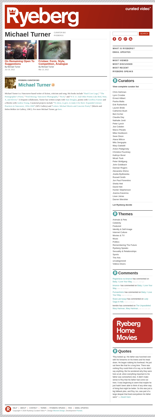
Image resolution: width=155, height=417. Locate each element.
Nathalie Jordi (119, 120)
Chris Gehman (119, 92)
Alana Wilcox (119, 139)
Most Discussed (123, 64)
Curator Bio (60, 33)
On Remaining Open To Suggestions (19, 62)
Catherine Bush (120, 111)
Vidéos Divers (119, 264)
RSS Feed (53, 85)
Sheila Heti (118, 183)
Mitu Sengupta (119, 142)
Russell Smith (119, 177)
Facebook (115, 39)
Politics (116, 242)
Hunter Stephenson (122, 190)
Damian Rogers (120, 168)
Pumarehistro (118, 292)
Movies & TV (119, 235)
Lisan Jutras (118, 196)
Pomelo (79, 411)
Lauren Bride (119, 108)
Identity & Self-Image (122, 229)
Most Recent (121, 68)
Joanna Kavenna (120, 193)
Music (115, 238)
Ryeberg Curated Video (75, 17)
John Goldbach (120, 164)
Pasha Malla (118, 101)
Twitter (120, 39)
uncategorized (119, 261)
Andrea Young (23, 103)
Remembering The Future (125, 245)
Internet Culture (120, 232)
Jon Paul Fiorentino (122, 180)
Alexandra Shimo (121, 171)
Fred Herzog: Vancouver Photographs (42, 96)
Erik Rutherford (120, 104)
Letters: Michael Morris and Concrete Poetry (71, 106)
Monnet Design (59, 411)
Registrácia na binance (122, 279)
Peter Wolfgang (120, 161)
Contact (33, 408)
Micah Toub (118, 158)
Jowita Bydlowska (121, 174)
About (23, 408)
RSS (131, 39)
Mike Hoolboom (120, 133)
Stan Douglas (71, 99)
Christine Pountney (121, 152)
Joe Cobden (118, 126)
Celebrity (117, 223)
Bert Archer (118, 114)
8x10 (62, 96)
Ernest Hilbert (119, 98)
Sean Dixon (118, 136)
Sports (116, 254)
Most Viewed (120, 60)
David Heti (117, 187)
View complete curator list (126, 86)
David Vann (126, 397)
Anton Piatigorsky (121, 149)
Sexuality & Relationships (124, 251)
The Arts (116, 257)
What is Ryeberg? (124, 48)
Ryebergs (58, 35)
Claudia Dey (118, 117)
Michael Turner (14, 67)
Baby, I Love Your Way (122, 282)
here (60, 109)
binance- (116, 285)
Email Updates (122, 52)
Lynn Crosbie (119, 95)
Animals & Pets (120, 219)
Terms (43, 408)
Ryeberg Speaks (123, 71)
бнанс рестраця (120, 299)
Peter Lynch (118, 123)
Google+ (125, 39)
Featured (117, 226)
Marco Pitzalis (119, 130)
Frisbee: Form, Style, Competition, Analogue (53, 62)
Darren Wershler (120, 199)
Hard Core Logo (91, 93)
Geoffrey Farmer (95, 99)
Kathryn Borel (119, 155)
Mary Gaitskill (119, 145)
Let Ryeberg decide (122, 205)
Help (15, 408)
